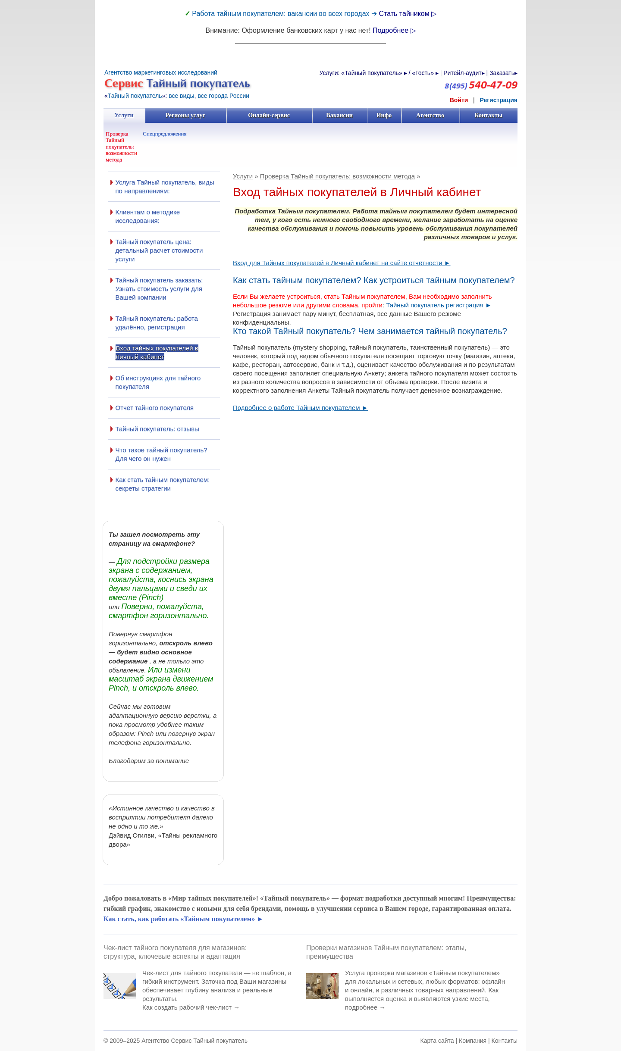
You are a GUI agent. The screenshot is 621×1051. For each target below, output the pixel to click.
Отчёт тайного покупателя (155, 407)
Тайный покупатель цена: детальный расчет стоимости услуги (159, 250)
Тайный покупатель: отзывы (157, 428)
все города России (223, 95)
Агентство (430, 115)
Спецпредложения (164, 133)
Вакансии (339, 115)
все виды (181, 95)
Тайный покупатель (135, 95)
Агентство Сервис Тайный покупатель (194, 1040)
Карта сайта (437, 1040)
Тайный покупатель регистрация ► (439, 305)
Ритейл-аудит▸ (463, 72)
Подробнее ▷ (394, 30)
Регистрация (499, 100)
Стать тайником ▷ (407, 13)
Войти (459, 100)
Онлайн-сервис (268, 115)
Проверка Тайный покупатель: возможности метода (121, 146)
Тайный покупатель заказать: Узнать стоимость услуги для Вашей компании (159, 288)
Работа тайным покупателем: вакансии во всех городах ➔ (285, 13)
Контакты (488, 115)
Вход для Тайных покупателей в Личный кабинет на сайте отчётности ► (342, 262)
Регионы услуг (185, 115)
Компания (472, 1040)
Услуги (124, 115)
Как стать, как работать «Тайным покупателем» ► (183, 919)
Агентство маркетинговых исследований (160, 72)
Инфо (384, 115)
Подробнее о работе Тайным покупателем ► (300, 407)
